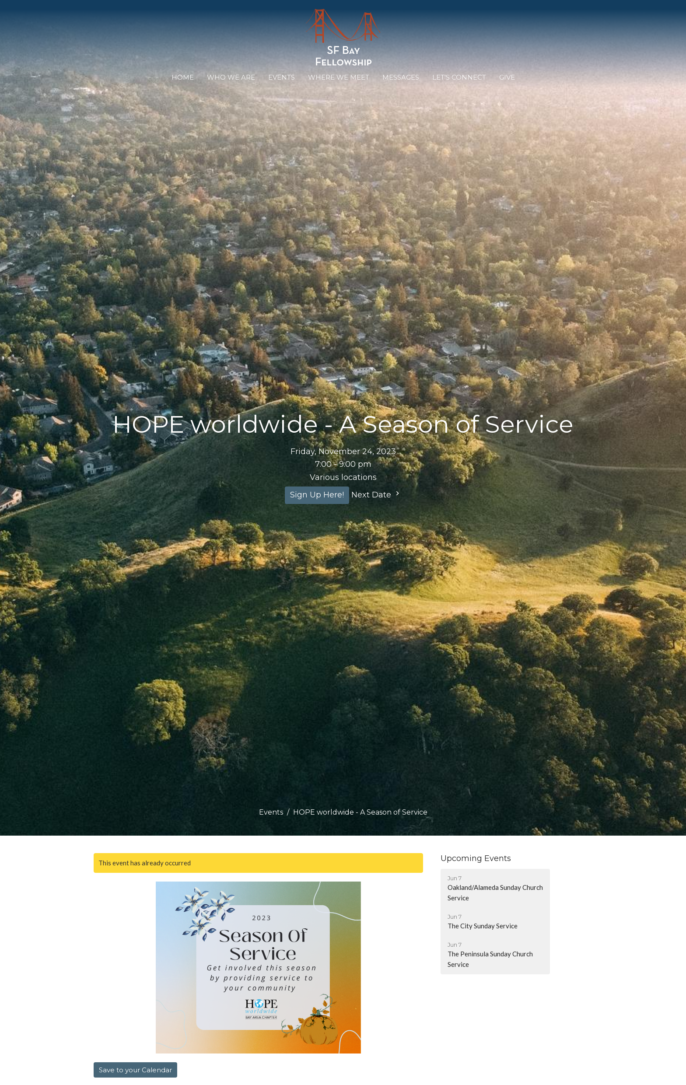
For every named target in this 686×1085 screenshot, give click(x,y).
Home (183, 77)
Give (507, 77)
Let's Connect (459, 77)
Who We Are (231, 77)
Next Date (376, 494)
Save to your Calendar (135, 1070)
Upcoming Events (476, 858)
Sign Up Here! (317, 495)
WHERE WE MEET (338, 77)
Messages (400, 77)
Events (281, 77)
